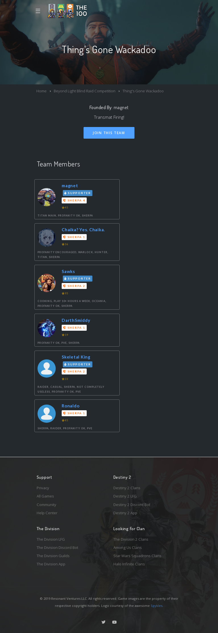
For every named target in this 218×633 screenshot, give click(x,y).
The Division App (51, 564)
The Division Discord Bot (57, 547)
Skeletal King (76, 356)
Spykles (156, 605)
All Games (45, 496)
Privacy (43, 487)
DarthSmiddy (76, 320)
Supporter (77, 193)
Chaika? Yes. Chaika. (83, 229)
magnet (121, 107)
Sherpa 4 (74, 200)
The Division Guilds (53, 555)
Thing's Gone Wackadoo (143, 90)
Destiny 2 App (125, 512)
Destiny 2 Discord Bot (131, 504)
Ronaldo (70, 405)
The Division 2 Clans (130, 539)
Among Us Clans (127, 547)
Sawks (68, 271)
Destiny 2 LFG (125, 496)
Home (41, 90)
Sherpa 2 (74, 286)
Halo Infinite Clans (129, 564)
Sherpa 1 (74, 237)
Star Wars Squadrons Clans (137, 555)
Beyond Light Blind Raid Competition (84, 90)
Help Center (47, 512)
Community (46, 504)
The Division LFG (51, 539)
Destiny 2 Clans (126, 487)
